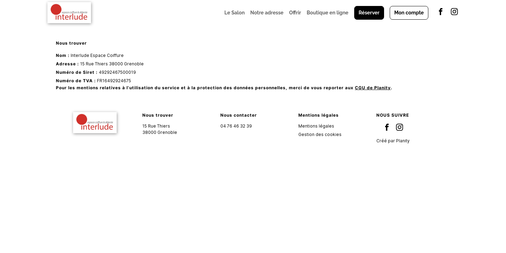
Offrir (295, 12)
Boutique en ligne (328, 12)
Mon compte (409, 12)
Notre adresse (266, 12)
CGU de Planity (373, 87)
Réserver (369, 12)
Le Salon (235, 12)
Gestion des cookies (320, 134)
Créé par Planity (393, 140)
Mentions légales (316, 126)
